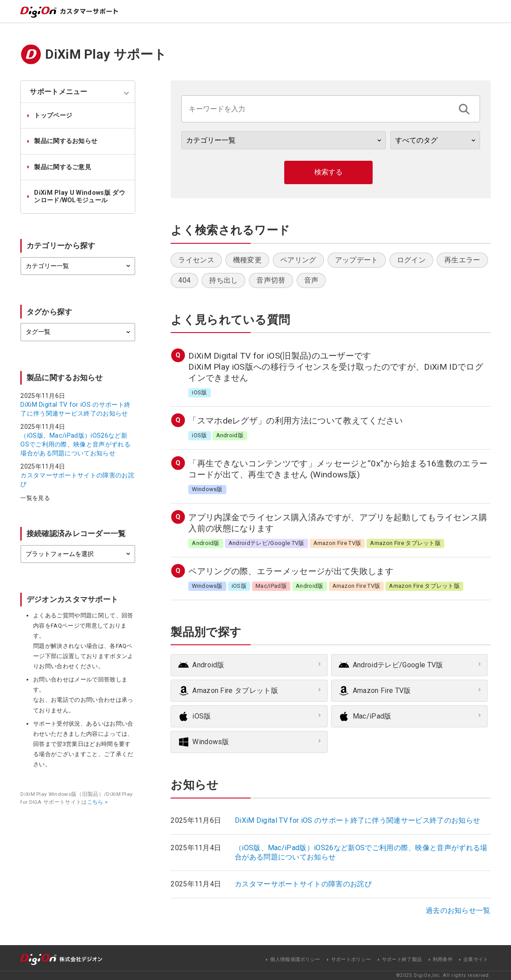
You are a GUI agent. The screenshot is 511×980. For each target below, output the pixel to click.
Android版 (208, 665)
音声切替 (270, 280)
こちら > (97, 802)
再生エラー (462, 260)
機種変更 (247, 260)
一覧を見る (35, 498)
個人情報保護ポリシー (295, 959)
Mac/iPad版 (372, 716)
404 (184, 280)
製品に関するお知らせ (65, 141)
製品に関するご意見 (62, 167)
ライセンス (196, 260)
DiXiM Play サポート (106, 54)
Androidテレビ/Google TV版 (398, 665)
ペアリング (298, 260)
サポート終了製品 (402, 959)
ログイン (411, 260)
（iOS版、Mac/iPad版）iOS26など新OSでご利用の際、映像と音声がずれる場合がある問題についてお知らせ (75, 444)
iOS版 (201, 716)
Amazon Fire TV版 (382, 690)
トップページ (53, 115)
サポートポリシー (351, 959)
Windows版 (210, 742)
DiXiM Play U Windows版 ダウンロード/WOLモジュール (79, 196)
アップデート (356, 260)
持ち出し (223, 280)
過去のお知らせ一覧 (458, 910)
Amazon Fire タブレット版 (235, 690)
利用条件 (443, 959)
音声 (311, 280)
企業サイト (475, 959)
